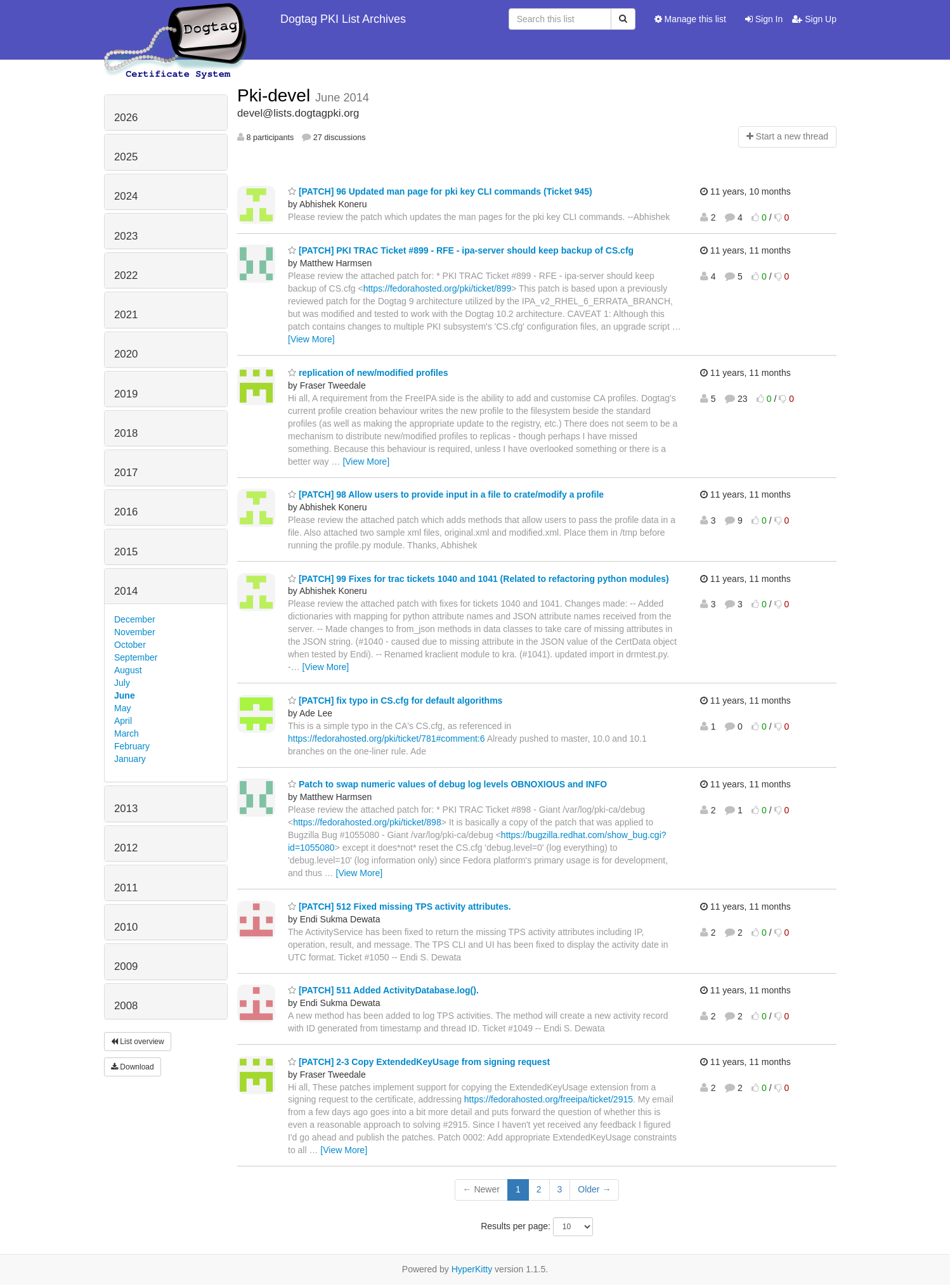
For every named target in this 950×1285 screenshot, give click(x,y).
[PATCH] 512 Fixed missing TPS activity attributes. (399, 906)
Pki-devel (276, 95)
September (135, 657)
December (134, 619)
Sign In (764, 19)
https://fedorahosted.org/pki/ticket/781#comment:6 (386, 738)
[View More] (311, 339)
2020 (126, 354)
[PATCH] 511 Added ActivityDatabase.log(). (383, 990)
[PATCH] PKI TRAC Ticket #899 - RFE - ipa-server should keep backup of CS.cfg (461, 250)
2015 (126, 552)
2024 (126, 196)
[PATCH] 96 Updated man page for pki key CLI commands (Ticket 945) (440, 191)
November (134, 632)
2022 (126, 275)
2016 (126, 512)
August (128, 670)
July (122, 683)
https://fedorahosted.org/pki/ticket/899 (437, 288)
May (122, 708)
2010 (126, 927)
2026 (126, 118)
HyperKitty (472, 1269)
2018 (126, 433)
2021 (126, 315)
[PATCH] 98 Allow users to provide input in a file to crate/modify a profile (446, 494)
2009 (126, 966)
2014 (126, 591)
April (123, 721)
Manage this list (690, 19)
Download (132, 1066)
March (126, 733)
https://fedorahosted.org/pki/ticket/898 (367, 822)
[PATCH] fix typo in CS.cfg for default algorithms (395, 700)
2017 (126, 473)
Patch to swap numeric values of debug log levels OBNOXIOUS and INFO (447, 784)
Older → (594, 1189)
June (124, 695)
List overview (137, 1041)
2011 (126, 888)
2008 (126, 1006)
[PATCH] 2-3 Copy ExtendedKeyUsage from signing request (419, 1062)
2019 (126, 394)
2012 (126, 848)
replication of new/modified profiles (368, 373)
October (130, 645)
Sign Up (814, 19)
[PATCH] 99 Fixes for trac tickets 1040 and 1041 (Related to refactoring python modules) (478, 579)
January (130, 759)
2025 (126, 157)
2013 (126, 809)
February (132, 746)
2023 (126, 236)
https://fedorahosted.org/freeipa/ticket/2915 (548, 1099)
